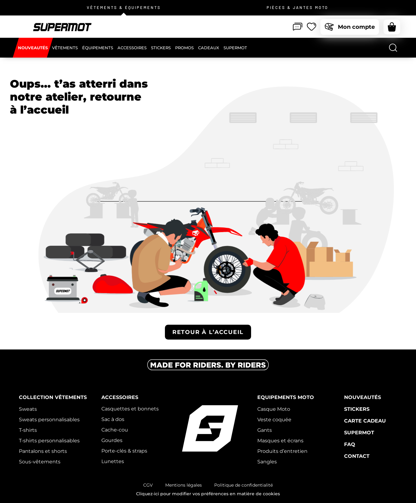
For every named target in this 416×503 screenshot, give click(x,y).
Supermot (359, 433)
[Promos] (184, 48)
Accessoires (119, 397)
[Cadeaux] (208, 48)
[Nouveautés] (33, 48)
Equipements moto (285, 397)
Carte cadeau (365, 421)
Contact (357, 456)
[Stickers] (161, 48)
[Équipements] (97, 48)
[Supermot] (235, 48)
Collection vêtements (53, 397)
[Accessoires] (132, 48)
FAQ (349, 444)
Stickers (357, 409)
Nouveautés (362, 397)
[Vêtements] (65, 48)
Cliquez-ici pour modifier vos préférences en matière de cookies (208, 493)
